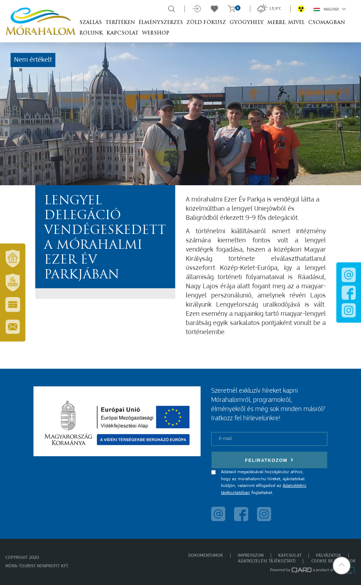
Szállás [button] (90, 22)
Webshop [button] (155, 33)
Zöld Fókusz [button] (206, 22)
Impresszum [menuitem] (251, 555)
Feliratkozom (269, 460)
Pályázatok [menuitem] (328, 555)
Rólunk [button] (91, 33)
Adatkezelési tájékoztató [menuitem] (267, 561)
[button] (341, 565)
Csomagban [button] (326, 22)
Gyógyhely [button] (247, 22)
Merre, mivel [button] (286, 22)
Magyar (329, 8)
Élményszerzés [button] (161, 22)
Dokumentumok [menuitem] (205, 555)
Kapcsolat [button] (122, 33)
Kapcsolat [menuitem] (289, 555)
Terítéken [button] (120, 22)
